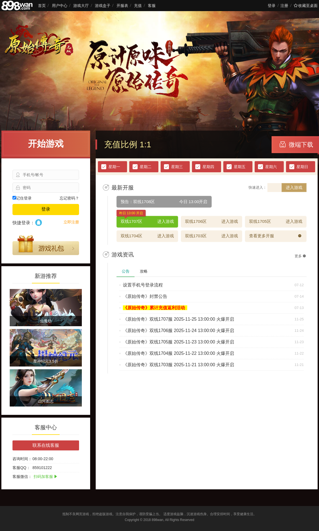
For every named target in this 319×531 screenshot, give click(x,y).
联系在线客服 (45, 445)
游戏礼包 (45, 245)
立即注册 (71, 222)
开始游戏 (46, 144)
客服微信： (22, 476)
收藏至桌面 (306, 5)
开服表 (122, 5)
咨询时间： (22, 459)
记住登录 (22, 198)
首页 (42, 5)
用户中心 (59, 5)
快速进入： (258, 187)
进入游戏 (294, 187)
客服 (152, 5)
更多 (300, 256)
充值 (138, 5)
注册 (284, 5)
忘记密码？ (69, 198)
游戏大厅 (81, 5)
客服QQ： (21, 467)
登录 (271, 5)
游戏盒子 (102, 5)
